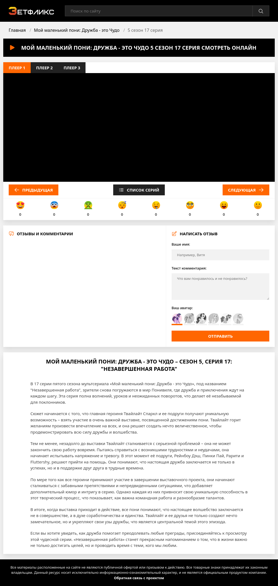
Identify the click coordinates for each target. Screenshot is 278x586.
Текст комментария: (189, 268)
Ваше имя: (181, 244)
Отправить (220, 336)
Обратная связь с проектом (139, 577)
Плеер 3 (72, 67)
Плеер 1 (17, 67)
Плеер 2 (44, 67)
